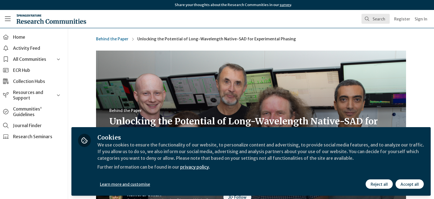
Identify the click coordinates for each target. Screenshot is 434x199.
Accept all (410, 184)
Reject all (379, 184)
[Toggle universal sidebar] (8, 19)
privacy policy (197, 167)
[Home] (51, 18)
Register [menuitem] (402, 19)
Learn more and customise (128, 184)
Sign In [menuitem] (421, 19)
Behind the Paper (113, 38)
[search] (375, 19)
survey (285, 4)
